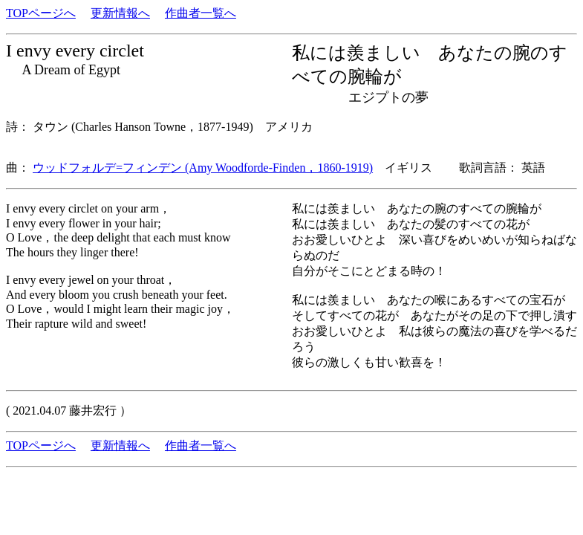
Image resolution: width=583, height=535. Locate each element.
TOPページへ (41, 13)
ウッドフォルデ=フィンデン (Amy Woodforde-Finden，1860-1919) (203, 167)
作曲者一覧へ (200, 13)
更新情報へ (120, 13)
